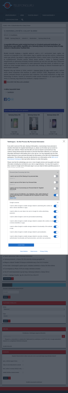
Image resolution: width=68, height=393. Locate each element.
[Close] (64, 142)
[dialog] (34, 196)
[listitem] (34, 172)
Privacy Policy (44, 251)
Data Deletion (24, 251)
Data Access (33, 251)
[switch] (56, 176)
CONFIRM (21, 245)
